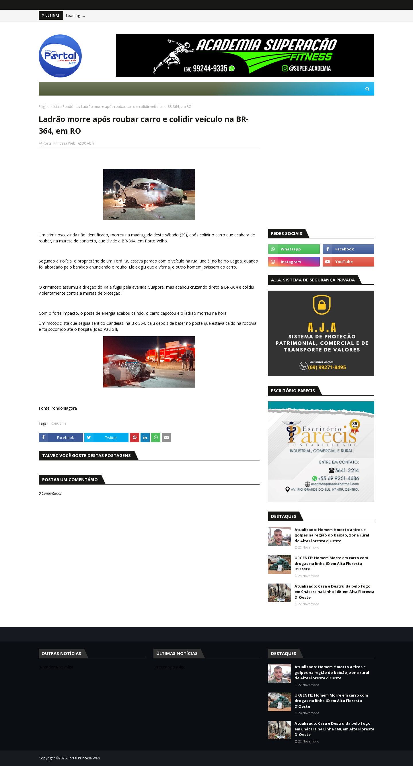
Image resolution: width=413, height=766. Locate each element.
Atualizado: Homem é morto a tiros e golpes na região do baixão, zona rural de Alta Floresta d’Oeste (332, 535)
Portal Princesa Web (59, 143)
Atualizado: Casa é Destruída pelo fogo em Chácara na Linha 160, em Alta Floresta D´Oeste (334, 592)
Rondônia (70, 106)
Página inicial (49, 106)
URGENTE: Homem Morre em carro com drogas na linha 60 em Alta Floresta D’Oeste (331, 563)
